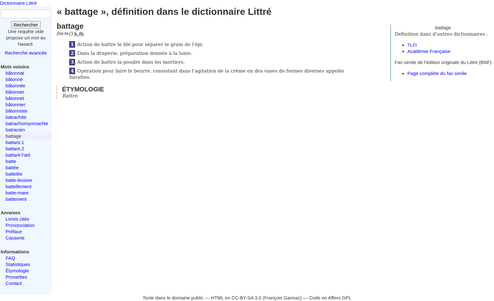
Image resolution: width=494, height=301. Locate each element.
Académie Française (429, 51)
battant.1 (15, 142)
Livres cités (17, 219)
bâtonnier (16, 104)
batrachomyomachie (27, 123)
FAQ (10, 258)
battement (16, 199)
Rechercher (26, 24)
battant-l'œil (18, 155)
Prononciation (20, 225)
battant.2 (15, 148)
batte (11, 161)
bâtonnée (16, 85)
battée (12, 167)
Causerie (15, 237)
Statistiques (18, 264)
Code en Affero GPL (330, 297)
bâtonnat (15, 73)
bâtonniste (16, 110)
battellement (19, 186)
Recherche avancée (26, 52)
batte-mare (17, 192)
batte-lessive (19, 180)
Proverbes (16, 277)
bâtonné (14, 79)
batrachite (16, 117)
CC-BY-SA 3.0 (246, 297)
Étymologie (17, 270)
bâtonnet (15, 98)
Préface (14, 231)
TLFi (412, 45)
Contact (14, 283)
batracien (15, 129)
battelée (14, 174)
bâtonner (15, 92)
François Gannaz (282, 297)
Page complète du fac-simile (437, 73)
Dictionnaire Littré (18, 3)
